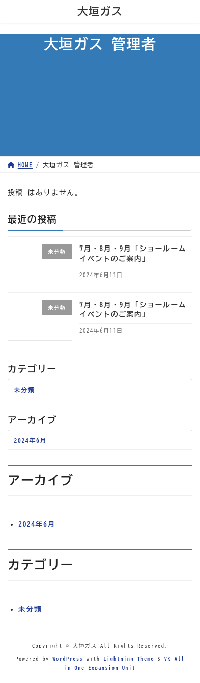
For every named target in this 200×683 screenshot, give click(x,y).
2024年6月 (30, 441)
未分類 (24, 390)
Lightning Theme (128, 658)
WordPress (67, 658)
